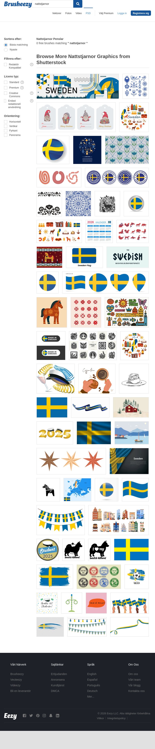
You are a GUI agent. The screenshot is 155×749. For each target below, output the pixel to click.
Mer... (90, 696)
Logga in (122, 13)
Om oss (133, 674)
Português (93, 685)
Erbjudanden (59, 674)
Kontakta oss (136, 691)
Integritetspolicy (116, 718)
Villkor (100, 718)
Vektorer (56, 13)
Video (78, 13)
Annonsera (58, 679)
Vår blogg (134, 685)
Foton (68, 13)
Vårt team (134, 679)
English (91, 674)
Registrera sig (141, 13)
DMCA (55, 691)
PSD (88, 13)
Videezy (15, 685)
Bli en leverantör (20, 691)
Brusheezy (17, 674)
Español (92, 679)
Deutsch (92, 691)
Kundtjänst (57, 685)
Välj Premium (106, 13)
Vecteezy (16, 679)
